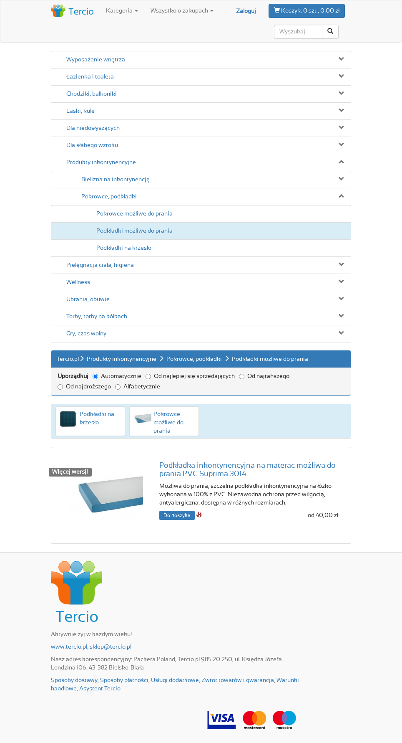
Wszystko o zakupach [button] (182, 11)
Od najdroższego (84, 387)
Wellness (78, 282)
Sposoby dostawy (74, 680)
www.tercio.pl (69, 647)
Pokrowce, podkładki (109, 197)
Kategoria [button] (122, 11)
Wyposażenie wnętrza (95, 60)
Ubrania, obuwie (88, 299)
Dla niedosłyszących (93, 128)
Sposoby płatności (124, 680)
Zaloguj (246, 11)
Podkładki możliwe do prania (134, 231)
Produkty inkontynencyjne (101, 162)
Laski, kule (80, 111)
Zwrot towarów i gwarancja (237, 680)
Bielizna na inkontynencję (115, 180)
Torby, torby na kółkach (96, 317)
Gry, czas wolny (86, 334)
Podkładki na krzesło (123, 248)
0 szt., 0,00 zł (306, 10)
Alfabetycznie (137, 387)
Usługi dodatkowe (175, 680)
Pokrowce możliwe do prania (134, 214)
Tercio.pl (68, 359)
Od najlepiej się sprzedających (190, 376)
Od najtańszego (264, 376)
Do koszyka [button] (177, 515)
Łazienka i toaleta (90, 77)
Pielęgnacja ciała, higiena (100, 265)
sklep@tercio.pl (110, 647)
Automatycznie (117, 376)
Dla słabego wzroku (92, 145)
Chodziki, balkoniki (91, 94)
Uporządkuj (73, 376)
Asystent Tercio (100, 689)
